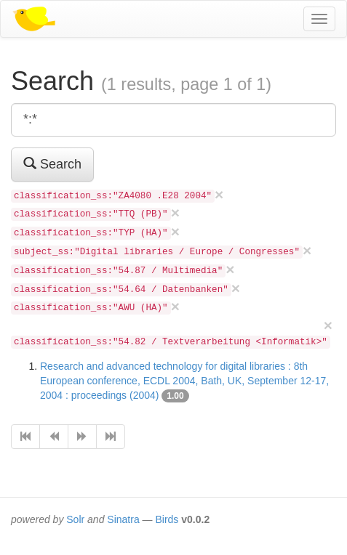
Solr (75, 519)
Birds (166, 519)
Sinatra (123, 519)
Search (52, 163)
